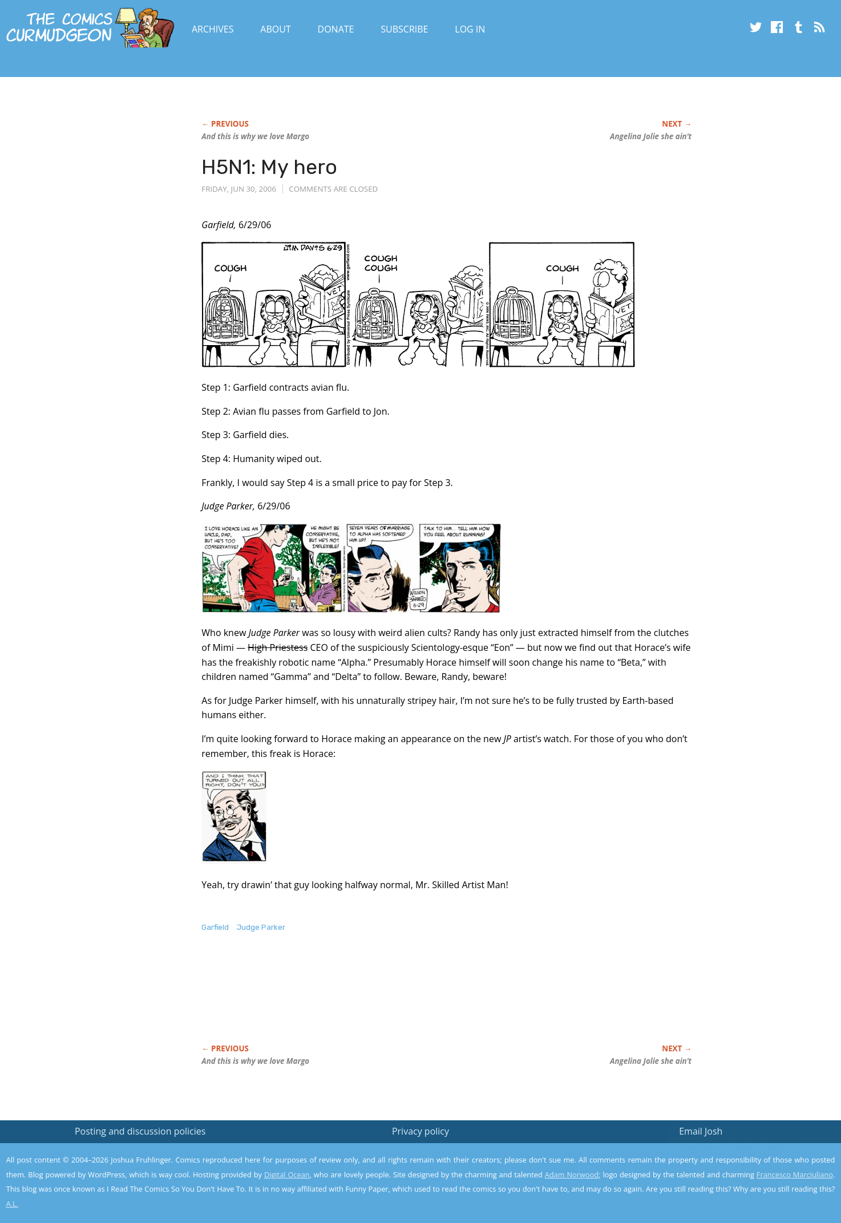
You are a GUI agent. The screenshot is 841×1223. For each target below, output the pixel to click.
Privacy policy (420, 1131)
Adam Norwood (572, 1174)
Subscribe (404, 29)
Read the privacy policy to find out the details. (739, 1152)
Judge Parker (261, 927)
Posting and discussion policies (140, 1131)
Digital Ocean (287, 1174)
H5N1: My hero (269, 167)
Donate (336, 29)
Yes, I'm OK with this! (744, 1180)
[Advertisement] (409, 1000)
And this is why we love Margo (255, 136)
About (275, 29)
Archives (213, 29)
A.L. (12, 1203)
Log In (470, 29)
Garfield (215, 927)
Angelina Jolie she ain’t (651, 136)
